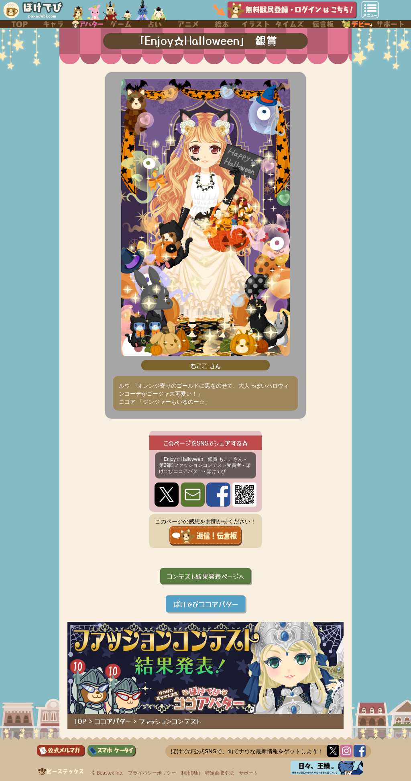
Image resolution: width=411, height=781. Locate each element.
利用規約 (190, 773)
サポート (248, 773)
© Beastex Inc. (107, 773)
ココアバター (112, 721)
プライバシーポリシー (152, 773)
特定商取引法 (219, 773)
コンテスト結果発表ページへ (205, 576)
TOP (80, 721)
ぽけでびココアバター (205, 604)
